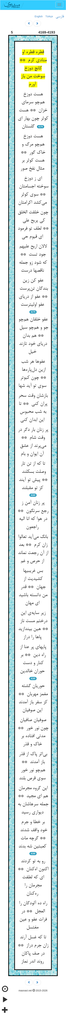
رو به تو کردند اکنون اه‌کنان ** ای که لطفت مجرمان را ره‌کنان (33, 877)
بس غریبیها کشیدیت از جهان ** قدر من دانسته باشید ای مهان (33, 587)
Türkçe (49, 16)
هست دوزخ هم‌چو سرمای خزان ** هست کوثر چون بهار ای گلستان (33, 111)
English (39, 16)
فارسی (60, 16)
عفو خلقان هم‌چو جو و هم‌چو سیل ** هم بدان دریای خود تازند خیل (33, 336)
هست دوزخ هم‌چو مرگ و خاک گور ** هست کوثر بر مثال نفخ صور (33, 153)
